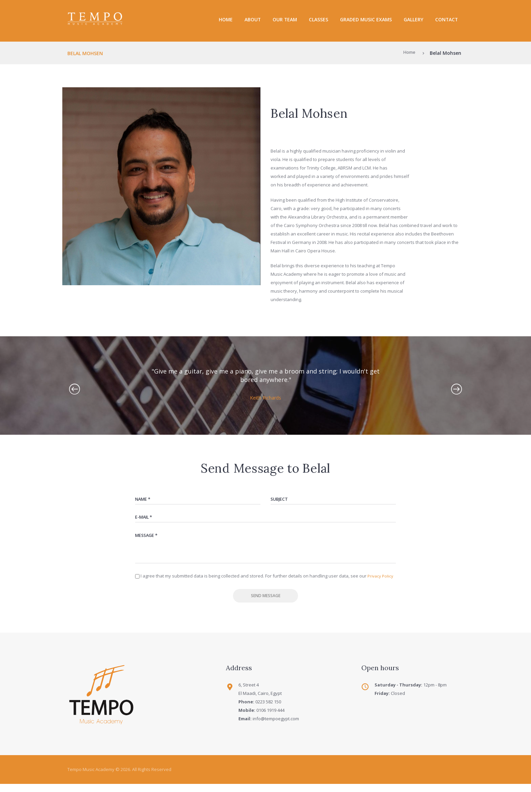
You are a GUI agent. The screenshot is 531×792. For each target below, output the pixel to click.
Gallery (413, 19)
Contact (446, 19)
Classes (318, 19)
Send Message (265, 602)
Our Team (285, 19)
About (253, 19)
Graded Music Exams (366, 19)
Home (226, 19)
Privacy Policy (381, 582)
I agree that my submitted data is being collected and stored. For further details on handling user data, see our (268, 582)
